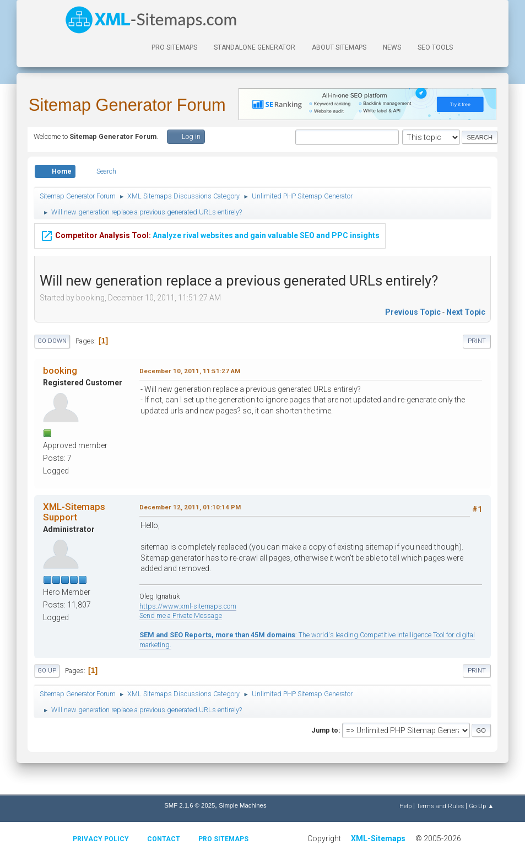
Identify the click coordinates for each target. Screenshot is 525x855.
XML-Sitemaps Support (74, 511)
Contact (163, 839)
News (392, 47)
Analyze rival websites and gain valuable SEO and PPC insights (210, 234)
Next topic (465, 312)
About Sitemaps (339, 47)
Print (477, 341)
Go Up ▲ (481, 806)
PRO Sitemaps (174, 47)
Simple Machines (242, 805)
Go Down (52, 341)
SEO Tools (435, 47)
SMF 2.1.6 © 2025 (189, 805)
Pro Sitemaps (223, 839)
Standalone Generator (254, 47)
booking (60, 370)
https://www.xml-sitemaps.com (187, 606)
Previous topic (413, 312)
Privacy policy (101, 839)
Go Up (46, 670)
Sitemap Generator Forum (127, 105)
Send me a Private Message (180, 615)
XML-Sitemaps (378, 838)
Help (405, 806)
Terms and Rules (440, 806)
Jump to (324, 730)
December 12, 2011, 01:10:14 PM (190, 507)
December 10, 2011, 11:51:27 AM (189, 371)
